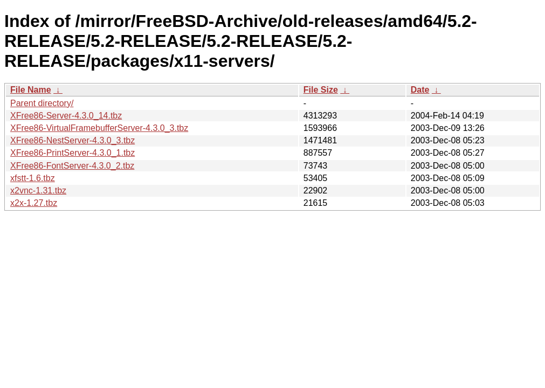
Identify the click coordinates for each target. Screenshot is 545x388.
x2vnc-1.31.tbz (38, 190)
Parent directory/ (41, 103)
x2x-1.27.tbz (33, 202)
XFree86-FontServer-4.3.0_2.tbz (72, 165)
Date (420, 89)
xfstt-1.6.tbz (32, 178)
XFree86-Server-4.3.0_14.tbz (66, 115)
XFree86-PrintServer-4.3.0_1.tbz (72, 152)
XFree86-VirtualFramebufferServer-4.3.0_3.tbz (99, 128)
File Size (320, 89)
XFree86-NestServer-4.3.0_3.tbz (72, 140)
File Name (30, 89)
